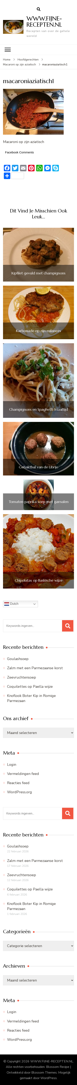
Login (11, 764)
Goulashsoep (17, 658)
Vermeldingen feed (23, 773)
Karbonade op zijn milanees (38, 331)
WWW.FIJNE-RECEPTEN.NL (44, 21)
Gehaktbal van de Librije (38, 467)
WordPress (48, 1078)
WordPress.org (19, 792)
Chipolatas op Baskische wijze (38, 580)
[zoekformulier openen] (38, 9)
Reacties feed (18, 782)
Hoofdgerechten (28, 60)
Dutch (11, 604)
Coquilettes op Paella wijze (30, 686)
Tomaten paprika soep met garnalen (39, 502)
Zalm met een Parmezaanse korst (35, 668)
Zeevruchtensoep (21, 677)
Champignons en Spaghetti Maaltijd (38, 409)
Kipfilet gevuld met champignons (38, 273)
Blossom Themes (44, 1072)
